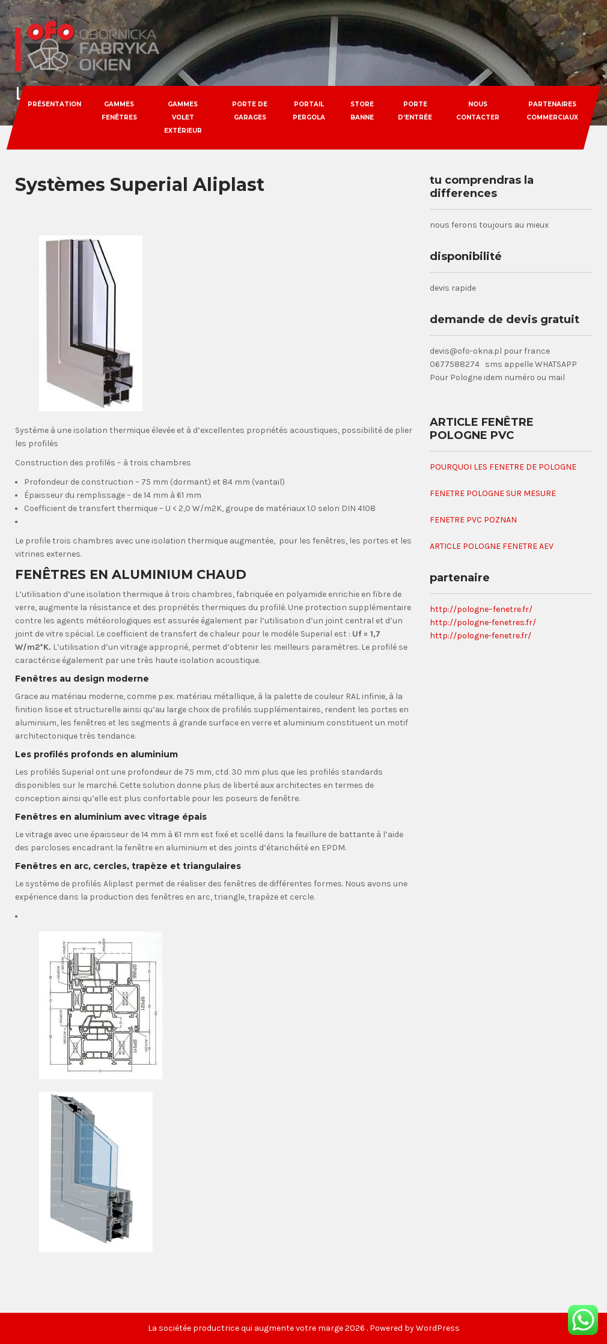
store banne (362, 110)
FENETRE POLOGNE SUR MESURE (493, 493)
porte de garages (249, 110)
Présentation (54, 104)
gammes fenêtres (119, 110)
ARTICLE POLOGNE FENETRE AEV (492, 546)
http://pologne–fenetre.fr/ (481, 609)
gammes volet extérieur (183, 117)
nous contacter (477, 110)
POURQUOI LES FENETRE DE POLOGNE (503, 467)
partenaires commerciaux (552, 110)
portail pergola (309, 110)
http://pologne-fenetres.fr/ (483, 622)
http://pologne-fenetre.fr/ (480, 636)
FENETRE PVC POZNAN (473, 520)
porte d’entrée (415, 110)
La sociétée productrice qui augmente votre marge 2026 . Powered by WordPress (304, 1328)
